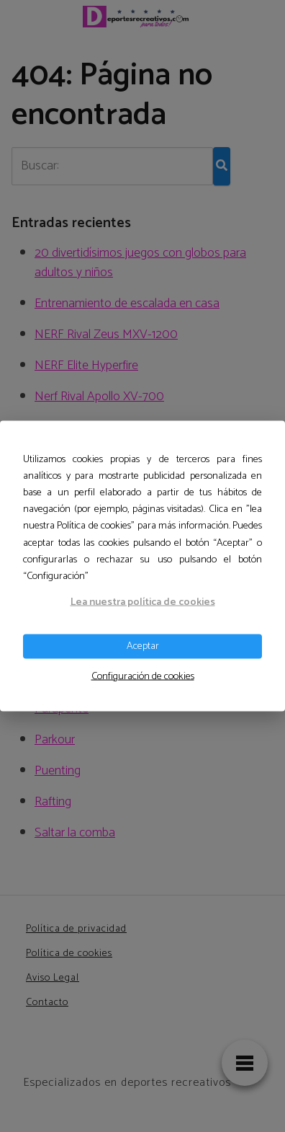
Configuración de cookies (142, 675)
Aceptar (143, 646)
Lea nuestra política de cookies (143, 602)
